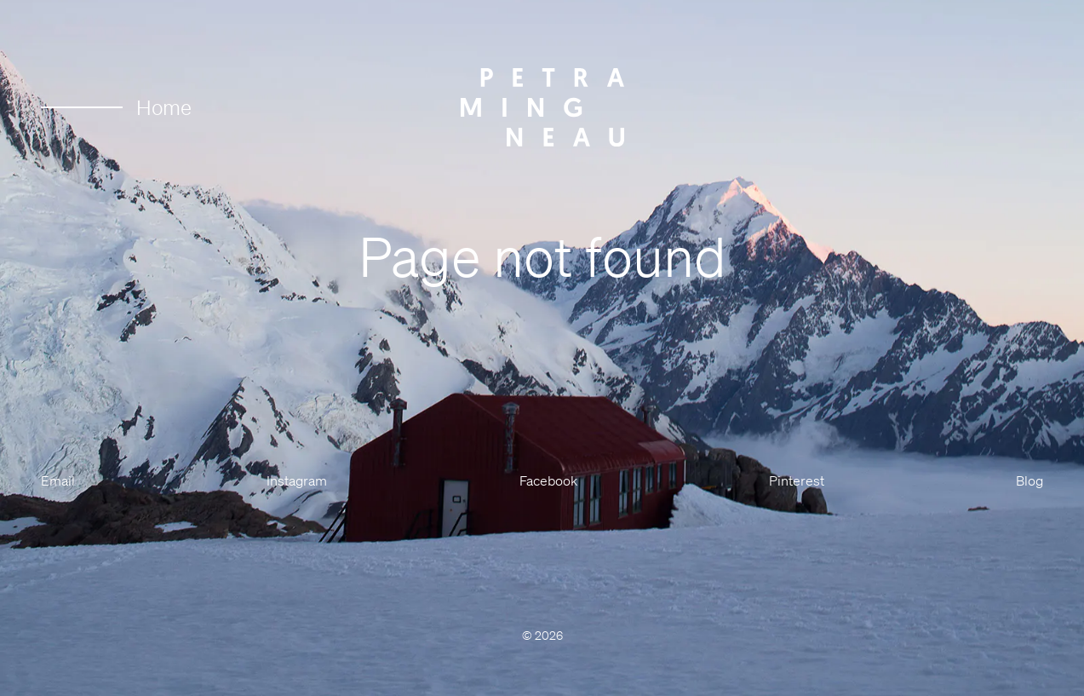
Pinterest (796, 480)
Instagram (297, 480)
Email (58, 480)
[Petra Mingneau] (542, 107)
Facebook (548, 480)
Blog (1029, 480)
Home (116, 107)
